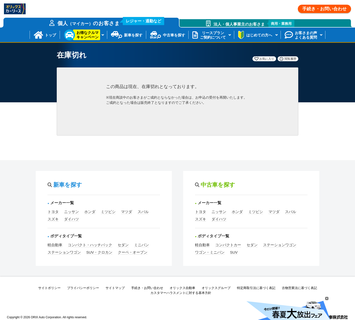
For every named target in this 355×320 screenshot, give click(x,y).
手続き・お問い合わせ (324, 8)
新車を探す (133, 35)
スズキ (53, 219)
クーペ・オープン (132, 252)
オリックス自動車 (182, 288)
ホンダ (89, 212)
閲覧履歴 (290, 59)
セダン (123, 245)
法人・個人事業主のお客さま (254, 23)
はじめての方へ (259, 35)
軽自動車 (55, 245)
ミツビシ (108, 212)
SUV (234, 252)
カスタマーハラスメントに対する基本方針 (180, 293)
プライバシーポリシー (83, 288)
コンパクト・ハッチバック (90, 245)
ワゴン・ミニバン (210, 252)
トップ (50, 35)
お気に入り (266, 59)
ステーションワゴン (64, 252)
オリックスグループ (216, 288)
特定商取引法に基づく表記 (256, 288)
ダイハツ (71, 219)
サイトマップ (115, 288)
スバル (143, 212)
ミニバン (141, 245)
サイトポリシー (49, 288)
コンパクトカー (228, 245)
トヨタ (53, 212)
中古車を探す (174, 35)
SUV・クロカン (99, 252)
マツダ (126, 212)
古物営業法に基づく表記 (299, 288)
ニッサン (71, 212)
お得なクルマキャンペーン (87, 34)
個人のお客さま (110, 22)
